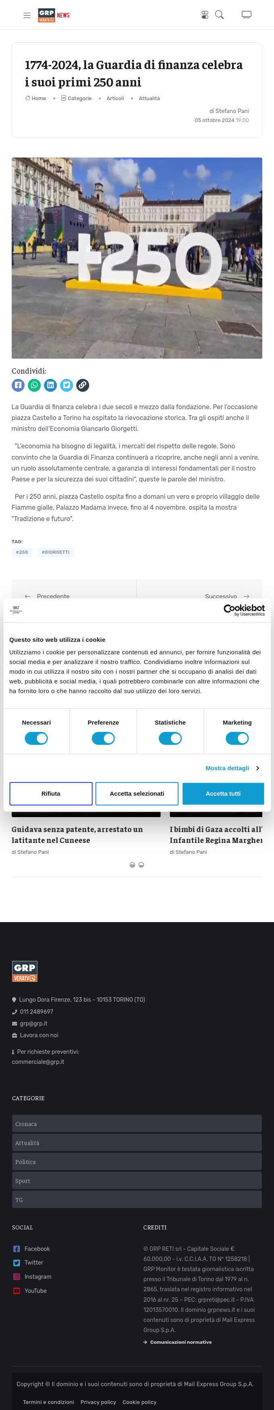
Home (35, 98)
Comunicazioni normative (177, 1334)
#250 (22, 552)
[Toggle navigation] (27, 15)
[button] (222, 15)
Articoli (115, 98)
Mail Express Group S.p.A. (219, 1376)
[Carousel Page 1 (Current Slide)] (132, 856)
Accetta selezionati (137, 793)
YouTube (29, 1283)
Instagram (32, 1269)
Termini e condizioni (48, 1394)
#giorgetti (55, 552)
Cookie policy (140, 1394)
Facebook (31, 1241)
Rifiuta (51, 793)
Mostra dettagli (227, 768)
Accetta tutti (223, 793)
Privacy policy (98, 1394)
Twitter (27, 1255)
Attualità (149, 98)
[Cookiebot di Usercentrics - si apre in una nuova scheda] (229, 610)
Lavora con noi (35, 1027)
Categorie (76, 98)
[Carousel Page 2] (141, 856)
